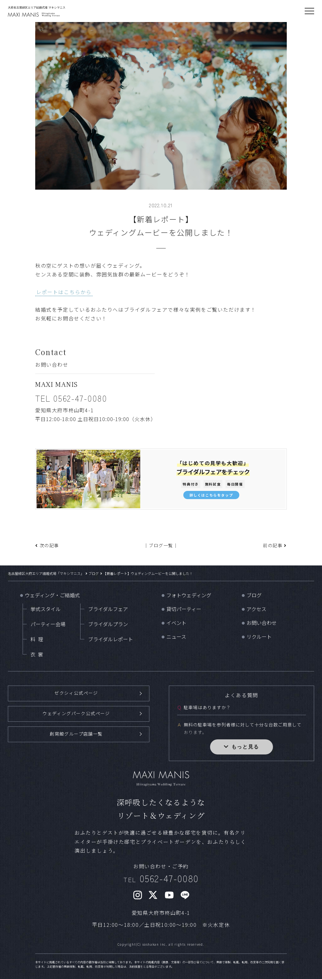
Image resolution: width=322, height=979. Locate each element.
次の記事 (49, 545)
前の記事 (272, 545)
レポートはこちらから (64, 292)
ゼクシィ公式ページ (76, 693)
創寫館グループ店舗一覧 (76, 733)
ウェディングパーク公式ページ (76, 713)
